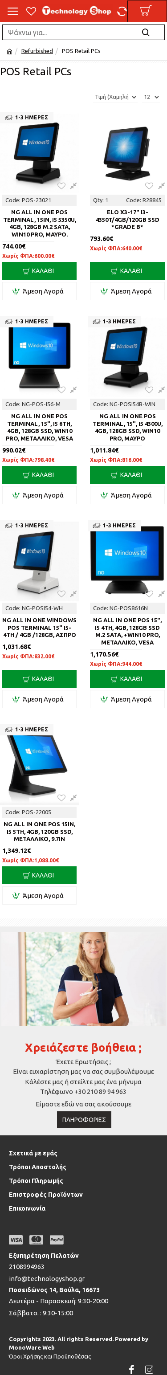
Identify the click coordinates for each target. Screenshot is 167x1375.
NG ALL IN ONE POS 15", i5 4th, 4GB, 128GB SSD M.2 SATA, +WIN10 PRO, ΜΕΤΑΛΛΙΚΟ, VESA (127, 631)
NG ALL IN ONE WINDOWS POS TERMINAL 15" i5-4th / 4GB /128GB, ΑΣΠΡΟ (39, 627)
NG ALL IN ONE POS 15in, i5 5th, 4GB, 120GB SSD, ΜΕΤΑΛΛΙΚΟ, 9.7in (39, 831)
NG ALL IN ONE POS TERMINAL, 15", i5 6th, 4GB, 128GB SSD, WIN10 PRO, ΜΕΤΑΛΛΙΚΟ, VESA (39, 427)
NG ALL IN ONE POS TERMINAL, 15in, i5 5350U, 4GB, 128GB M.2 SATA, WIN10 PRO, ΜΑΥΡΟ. (39, 223)
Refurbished (37, 51)
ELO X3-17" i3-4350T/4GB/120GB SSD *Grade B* (127, 219)
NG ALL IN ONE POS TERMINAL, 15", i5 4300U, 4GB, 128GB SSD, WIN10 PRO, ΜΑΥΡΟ (128, 427)
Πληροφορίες (84, 1119)
